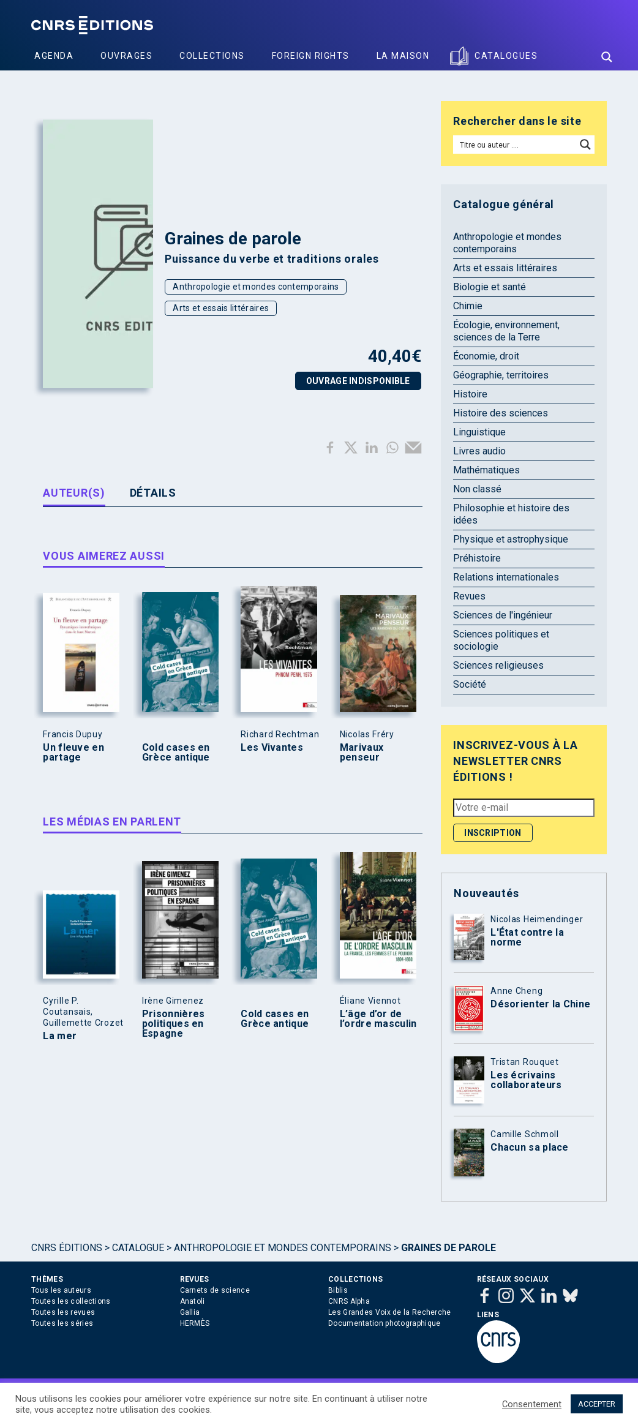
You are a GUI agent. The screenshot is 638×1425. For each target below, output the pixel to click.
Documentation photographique (384, 1323)
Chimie (467, 306)
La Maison (403, 56)
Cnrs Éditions (66, 1248)
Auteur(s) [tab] (74, 492)
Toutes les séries (62, 1323)
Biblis (338, 1290)
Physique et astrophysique (510, 539)
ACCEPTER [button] (596, 1403)
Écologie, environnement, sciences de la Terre (506, 331)
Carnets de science (215, 1290)
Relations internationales (506, 577)
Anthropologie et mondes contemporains (256, 286)
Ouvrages (126, 56)
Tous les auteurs (61, 1290)
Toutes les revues (63, 1312)
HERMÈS (195, 1323)
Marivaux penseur (361, 752)
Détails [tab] (153, 492)
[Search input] (515, 144)
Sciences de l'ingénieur (502, 615)
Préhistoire (477, 558)
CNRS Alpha (349, 1301)
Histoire (470, 394)
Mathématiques (486, 470)
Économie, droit (486, 356)
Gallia (190, 1312)
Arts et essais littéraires (221, 308)
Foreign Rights (311, 56)
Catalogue (138, 1248)
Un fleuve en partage (73, 752)
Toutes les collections (71, 1301)
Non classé (477, 489)
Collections (212, 56)
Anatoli (192, 1301)
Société (469, 684)
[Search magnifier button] (607, 57)
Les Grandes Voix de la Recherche (389, 1312)
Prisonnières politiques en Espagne (173, 1024)
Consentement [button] (531, 1404)
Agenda (53, 56)
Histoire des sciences (500, 413)
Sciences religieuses (498, 665)
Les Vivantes (272, 748)
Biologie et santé (489, 287)
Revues (469, 596)
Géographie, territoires (501, 375)
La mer (60, 1036)
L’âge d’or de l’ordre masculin (378, 1019)
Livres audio (479, 451)
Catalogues (506, 56)
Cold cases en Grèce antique (176, 752)
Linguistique (479, 432)
